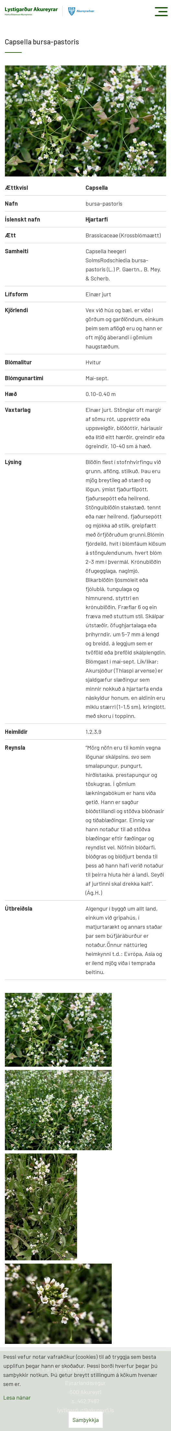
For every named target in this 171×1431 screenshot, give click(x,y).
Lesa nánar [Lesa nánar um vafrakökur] (17, 1397)
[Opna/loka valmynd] (161, 11)
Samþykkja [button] (86, 1419)
